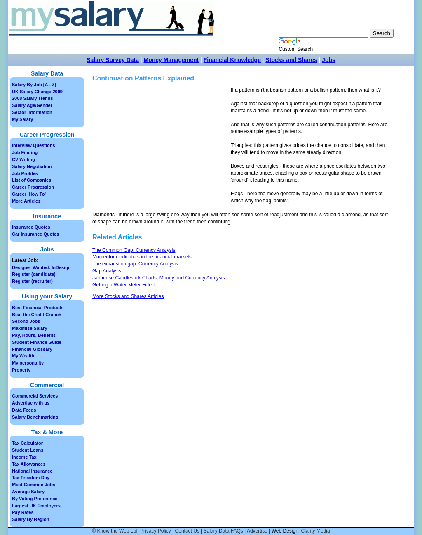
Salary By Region (30, 519)
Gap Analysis (106, 271)
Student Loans (27, 449)
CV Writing (23, 159)
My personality (28, 362)
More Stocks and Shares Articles (128, 296)
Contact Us (187, 531)
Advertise (257, 531)
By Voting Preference (34, 498)
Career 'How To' (29, 194)
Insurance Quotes (31, 227)
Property (21, 369)
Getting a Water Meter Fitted (123, 285)
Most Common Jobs (33, 484)
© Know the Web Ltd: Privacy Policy (131, 531)
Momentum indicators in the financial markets (142, 257)
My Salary (22, 119)
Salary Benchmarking (35, 416)
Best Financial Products (37, 307)
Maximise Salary (29, 328)
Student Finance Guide (36, 342)
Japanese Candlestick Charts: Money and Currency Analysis (158, 278)
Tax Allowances (28, 464)
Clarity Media (315, 531)
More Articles (26, 201)
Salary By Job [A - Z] (34, 84)
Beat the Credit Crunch (36, 314)
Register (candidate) (34, 274)
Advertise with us (30, 402)
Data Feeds (24, 409)
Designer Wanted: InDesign (41, 267)
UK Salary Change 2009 (37, 91)
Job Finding (25, 152)
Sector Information (32, 112)
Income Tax (24, 457)
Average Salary (28, 491)
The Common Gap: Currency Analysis (133, 250)
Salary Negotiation (32, 166)
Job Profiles (25, 173)
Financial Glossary (32, 349)
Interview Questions (33, 145)
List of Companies (31, 180)
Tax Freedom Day (30, 477)
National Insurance (32, 471)
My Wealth (23, 355)
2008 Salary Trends (32, 98)
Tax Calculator (27, 442)
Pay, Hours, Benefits (34, 335)
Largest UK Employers (36, 505)
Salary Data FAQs (223, 531)
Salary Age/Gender (32, 105)
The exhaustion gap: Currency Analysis (135, 264)
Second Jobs (26, 321)
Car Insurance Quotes (35, 234)
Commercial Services (35, 395)
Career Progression (33, 187)
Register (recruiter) (32, 281)
